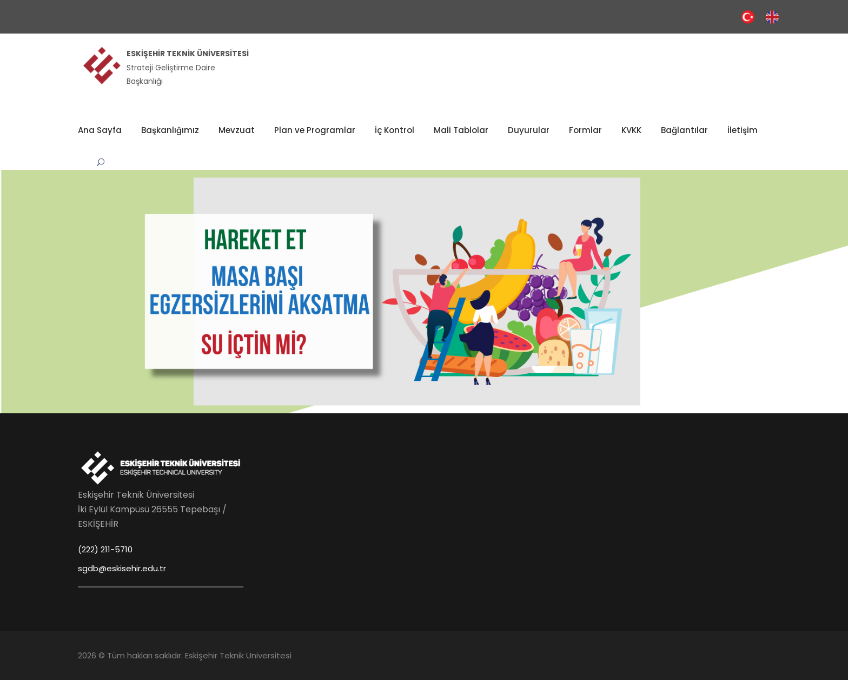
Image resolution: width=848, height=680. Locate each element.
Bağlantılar (684, 130)
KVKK (631, 130)
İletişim (742, 130)
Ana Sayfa (100, 130)
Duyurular (528, 130)
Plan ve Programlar (314, 130)
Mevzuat (236, 130)
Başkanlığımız (170, 130)
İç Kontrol (394, 130)
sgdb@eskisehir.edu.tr (122, 568)
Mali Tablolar (461, 130)
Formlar (585, 130)
